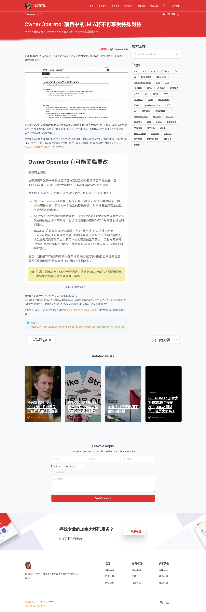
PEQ (146, 93)
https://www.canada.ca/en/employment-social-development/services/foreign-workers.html (77, 326)
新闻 (149, 122)
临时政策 (146, 110)
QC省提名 (138, 99)
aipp (153, 71)
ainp (136, 71)
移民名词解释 (140, 133)
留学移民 (151, 128)
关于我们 (176, 6)
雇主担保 (168, 139)
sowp (150, 99)
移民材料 (168, 133)
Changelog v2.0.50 (35, 14)
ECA (176, 71)
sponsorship (164, 99)
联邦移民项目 (153, 139)
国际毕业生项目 (141, 116)
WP (135, 110)
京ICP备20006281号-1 (36, 607)
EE (135, 76)
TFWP (136, 105)
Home (27, 31)
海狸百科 (29, 603)
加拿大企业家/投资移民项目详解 (80, 310)
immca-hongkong (142, 82)
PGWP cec (168, 93)
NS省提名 (161, 88)
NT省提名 (174, 88)
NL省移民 (138, 88)
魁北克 (137, 144)
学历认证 (169, 116)
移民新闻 (37, 31)
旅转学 (159, 122)
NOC (149, 88)
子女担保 (156, 116)
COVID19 (164, 71)
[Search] (153, 54)
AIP (144, 71)
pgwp (155, 93)
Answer (54, 466)
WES (169, 105)
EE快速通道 (146, 76)
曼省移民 (138, 128)
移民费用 (138, 139)
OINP (136, 93)
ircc (158, 82)
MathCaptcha (60, 471)
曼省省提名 (172, 122)
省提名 (163, 128)
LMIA (167, 82)
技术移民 (138, 122)
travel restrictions (153, 105)
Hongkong (161, 76)
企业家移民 (160, 110)
